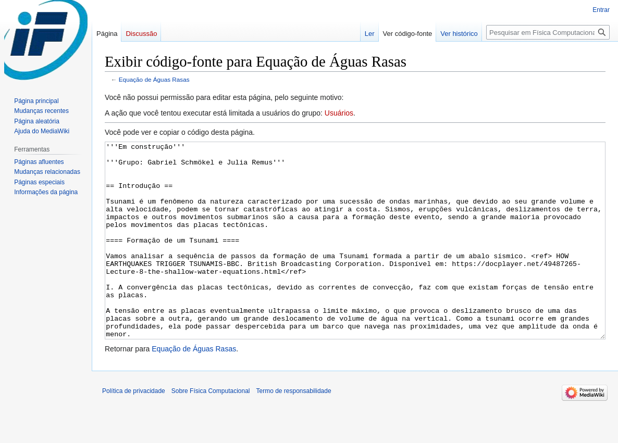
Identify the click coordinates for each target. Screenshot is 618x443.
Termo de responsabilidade (293, 430)
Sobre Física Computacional (210, 430)
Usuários (339, 113)
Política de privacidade (133, 430)
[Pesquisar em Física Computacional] (548, 32)
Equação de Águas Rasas (154, 79)
